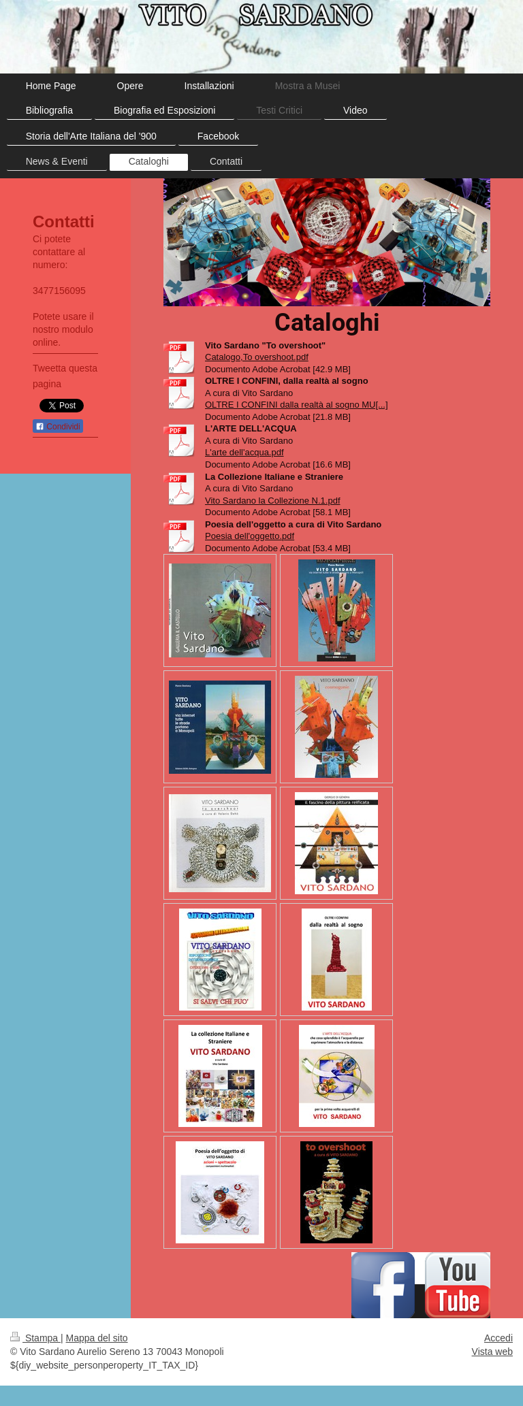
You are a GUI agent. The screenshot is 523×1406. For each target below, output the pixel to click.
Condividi (57, 426)
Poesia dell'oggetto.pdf (249, 536)
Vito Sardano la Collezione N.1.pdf (272, 500)
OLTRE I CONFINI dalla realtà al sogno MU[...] (296, 404)
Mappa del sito (97, 1338)
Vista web (492, 1351)
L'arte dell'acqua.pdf (244, 452)
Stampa (35, 1338)
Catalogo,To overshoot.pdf (256, 357)
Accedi (498, 1338)
